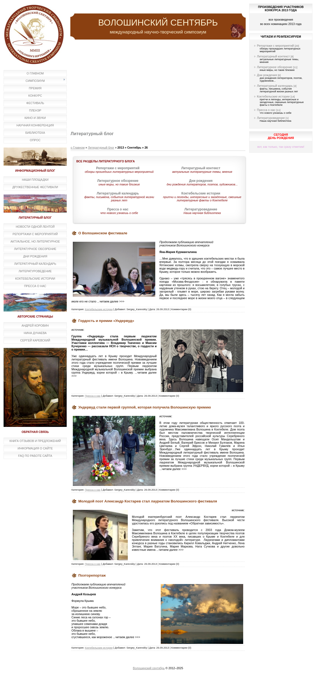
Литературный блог (101, 147)
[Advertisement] (158, 86)
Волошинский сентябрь (149, 668)
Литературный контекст (273, 56)
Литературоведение (271, 117)
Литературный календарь (275, 85)
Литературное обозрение (274, 67)
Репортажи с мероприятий (275, 45)
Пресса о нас (93, 395)
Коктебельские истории (99, 309)
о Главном (78, 147)
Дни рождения (267, 75)
